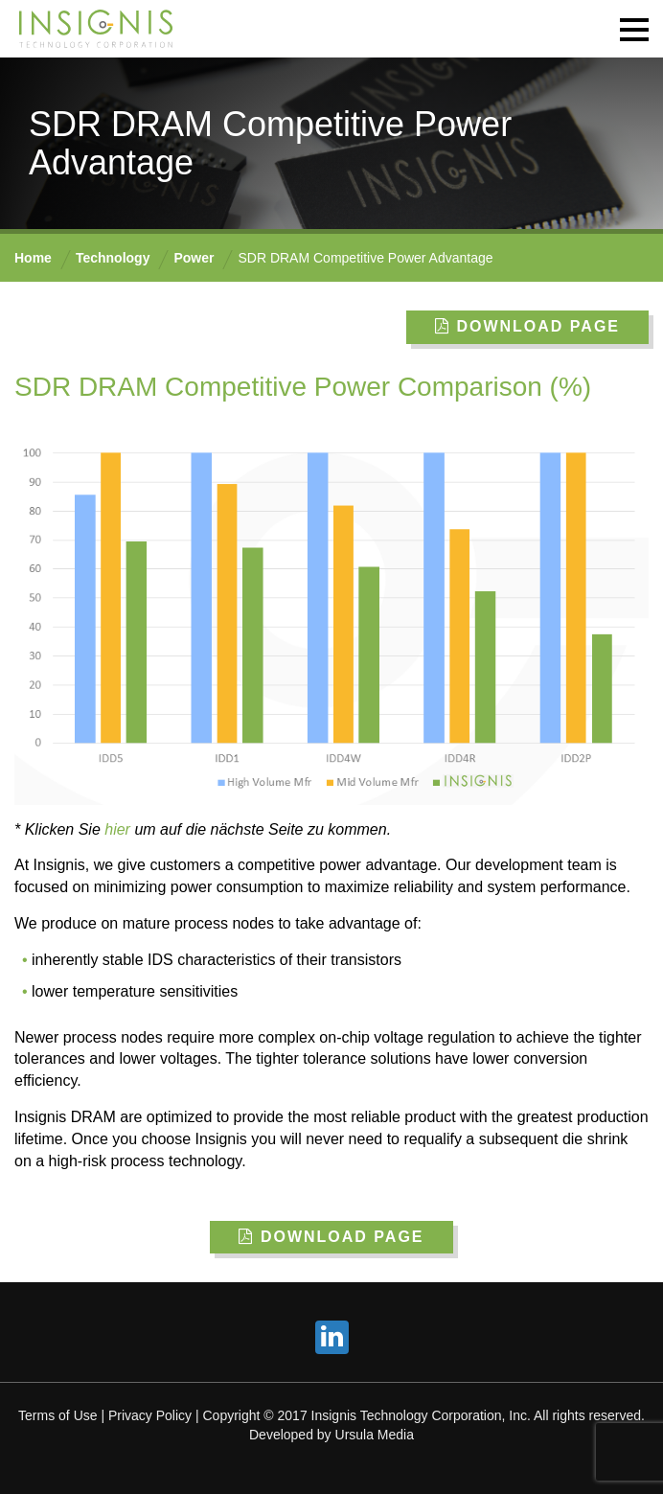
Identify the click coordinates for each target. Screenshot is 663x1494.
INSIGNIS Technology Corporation (95, 29)
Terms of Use (57, 1415)
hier (117, 829)
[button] (634, 28)
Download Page (527, 326)
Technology (113, 257)
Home (33, 257)
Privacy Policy (150, 1415)
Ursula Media (374, 1434)
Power (193, 257)
